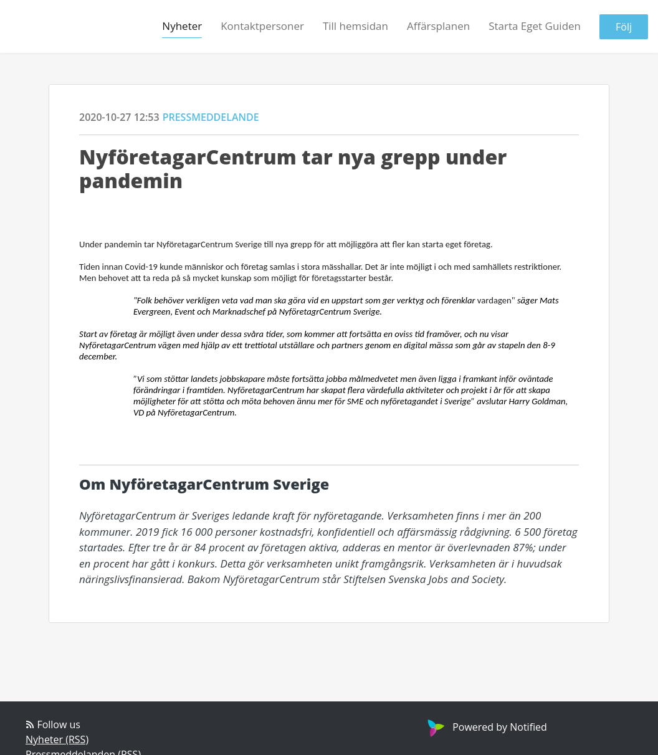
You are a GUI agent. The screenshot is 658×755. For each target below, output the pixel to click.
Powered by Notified (485, 727)
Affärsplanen (438, 26)
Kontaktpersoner (262, 26)
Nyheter (182, 26)
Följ (624, 27)
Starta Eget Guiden (535, 26)
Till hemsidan (355, 26)
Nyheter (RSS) (57, 739)
